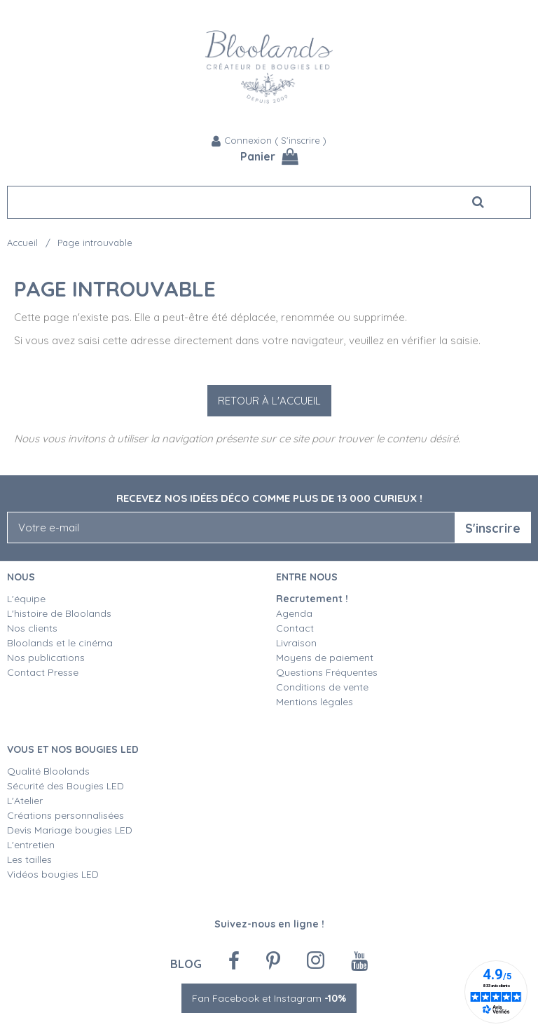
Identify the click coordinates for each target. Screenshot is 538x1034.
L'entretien (31, 844)
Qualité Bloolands (48, 771)
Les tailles (29, 859)
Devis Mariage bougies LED (69, 830)
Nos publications (46, 657)
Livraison (296, 643)
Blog (186, 963)
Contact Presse (42, 672)
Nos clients (32, 628)
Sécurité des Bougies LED (67, 786)
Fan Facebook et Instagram (269, 998)
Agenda (294, 613)
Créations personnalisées (65, 815)
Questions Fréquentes (327, 672)
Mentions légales (314, 701)
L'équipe (26, 598)
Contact (295, 628)
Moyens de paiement (324, 657)
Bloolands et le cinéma (60, 643)
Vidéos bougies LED (53, 874)
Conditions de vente (322, 687)
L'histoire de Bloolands (59, 613)
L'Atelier (25, 800)
